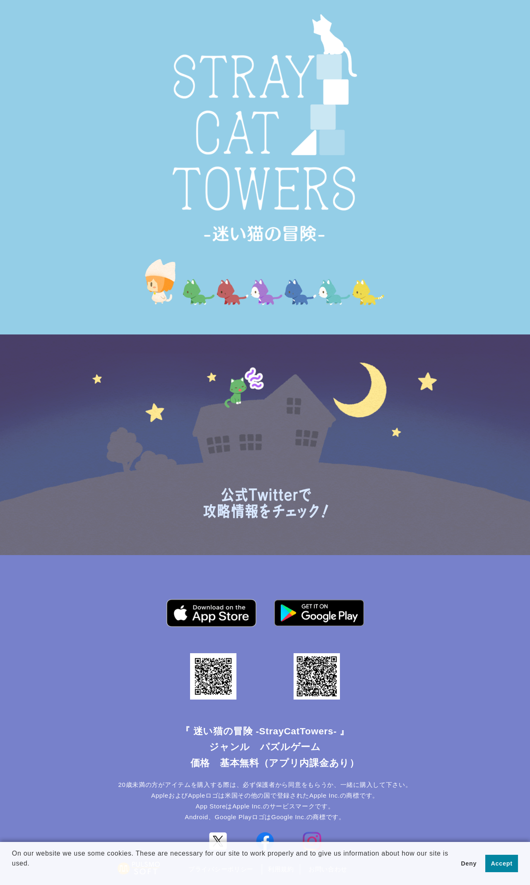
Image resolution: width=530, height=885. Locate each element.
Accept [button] (502, 863)
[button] (13, 874)
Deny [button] (469, 863)
